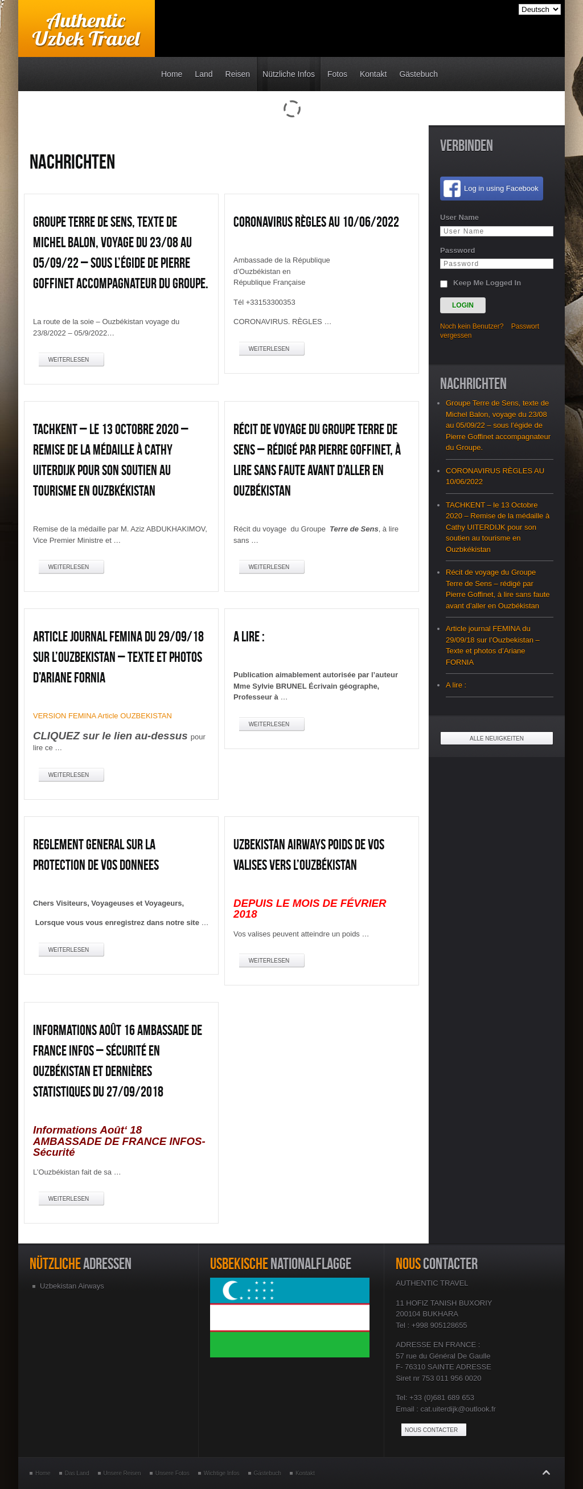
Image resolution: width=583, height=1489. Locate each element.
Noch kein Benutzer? (471, 326)
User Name (459, 217)
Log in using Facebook (501, 188)
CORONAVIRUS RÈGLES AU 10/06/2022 (316, 221)
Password (457, 250)
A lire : (249, 636)
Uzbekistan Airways (72, 1286)
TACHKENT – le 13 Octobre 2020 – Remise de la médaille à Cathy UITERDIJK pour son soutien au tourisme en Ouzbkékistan (497, 527)
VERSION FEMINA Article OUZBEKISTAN (102, 715)
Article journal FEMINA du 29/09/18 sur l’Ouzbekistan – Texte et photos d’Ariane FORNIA (118, 657)
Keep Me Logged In (487, 283)
